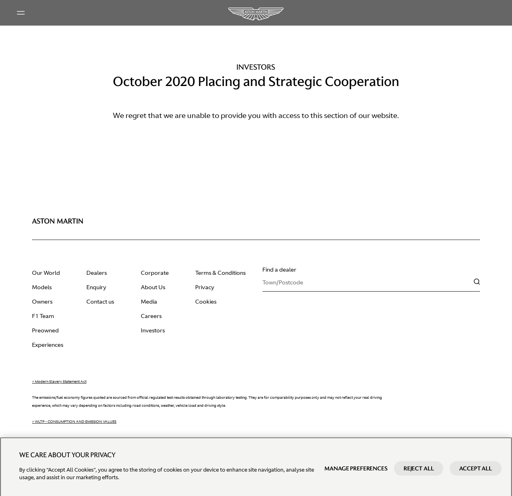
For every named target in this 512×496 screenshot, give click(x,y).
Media (149, 301)
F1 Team (43, 316)
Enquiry (96, 287)
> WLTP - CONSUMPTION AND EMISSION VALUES (74, 421)
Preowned (45, 330)
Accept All (475, 476)
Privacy (204, 287)
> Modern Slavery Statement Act (59, 381)
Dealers (96, 272)
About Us (153, 287)
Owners (42, 301)
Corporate (155, 272)
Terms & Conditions (220, 272)
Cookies (205, 301)
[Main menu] (21, 13)
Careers (151, 316)
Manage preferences (355, 476)
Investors (153, 330)
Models (42, 287)
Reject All (419, 476)
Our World (46, 272)
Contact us (100, 301)
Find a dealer (279, 269)
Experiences (47, 344)
